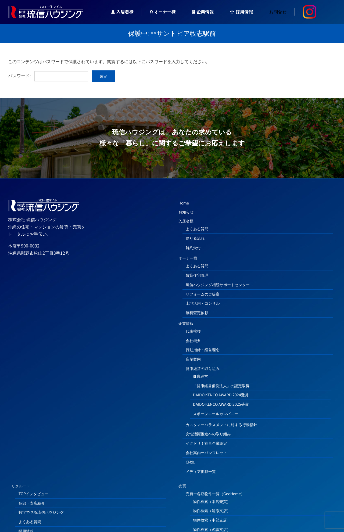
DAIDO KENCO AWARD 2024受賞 (221, 394)
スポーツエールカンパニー (215, 413)
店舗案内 (193, 359)
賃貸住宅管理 (197, 275)
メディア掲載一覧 (201, 471)
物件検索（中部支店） (212, 520)
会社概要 (193, 340)
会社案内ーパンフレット (206, 452)
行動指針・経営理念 (203, 349)
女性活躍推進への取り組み (208, 433)
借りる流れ (195, 238)
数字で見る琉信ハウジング (41, 512)
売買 (182, 485)
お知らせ (186, 211)
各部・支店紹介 (32, 503)
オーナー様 (187, 258)
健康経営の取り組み (203, 368)
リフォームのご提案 (203, 294)
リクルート (20, 485)
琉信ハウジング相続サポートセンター (218, 284)
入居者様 (186, 221)
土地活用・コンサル (203, 303)
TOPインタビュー (33, 493)
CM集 (190, 462)
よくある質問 (197, 228)
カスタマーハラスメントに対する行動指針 (221, 424)
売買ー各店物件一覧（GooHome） (215, 493)
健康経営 (200, 376)
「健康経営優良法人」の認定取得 (221, 385)
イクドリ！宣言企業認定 (206, 443)
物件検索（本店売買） (212, 501)
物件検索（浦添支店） (212, 510)
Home (183, 203)
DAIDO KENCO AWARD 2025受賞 (221, 404)
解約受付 (193, 247)
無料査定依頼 (197, 312)
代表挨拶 (193, 331)
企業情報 (186, 323)
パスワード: (48, 75)
